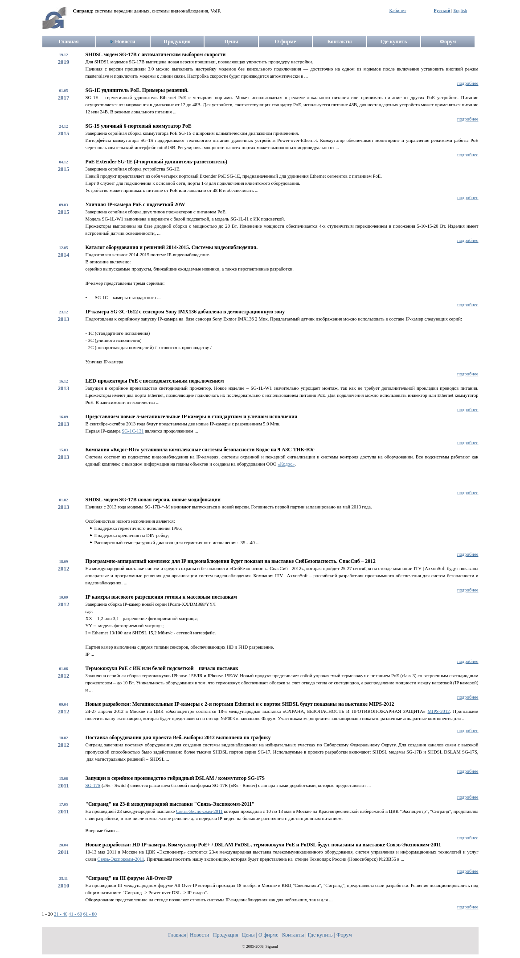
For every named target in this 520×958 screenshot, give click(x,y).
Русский (442, 10)
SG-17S (93, 785)
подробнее (467, 83)
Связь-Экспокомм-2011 (199, 811)
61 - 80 (90, 914)
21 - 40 (60, 914)
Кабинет (397, 10)
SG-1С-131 (132, 431)
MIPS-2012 (439, 711)
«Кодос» (286, 464)
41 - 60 (75, 914)
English (460, 10)
